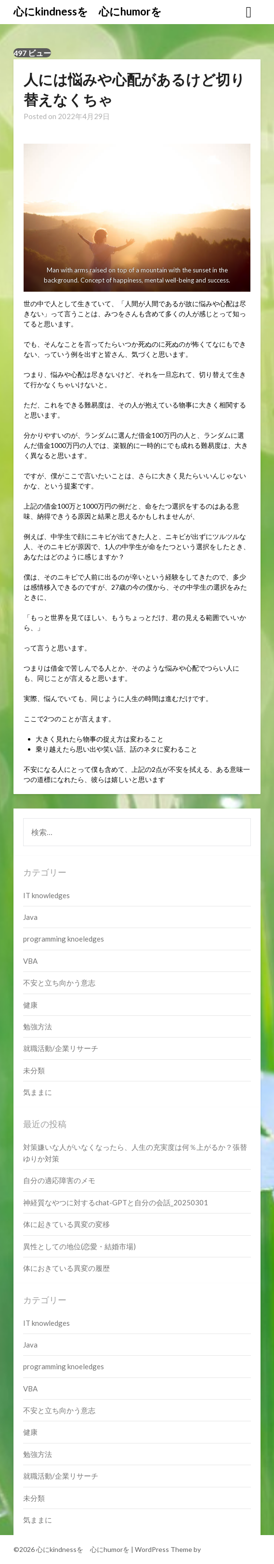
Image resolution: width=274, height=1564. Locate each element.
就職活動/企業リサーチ (60, 1048)
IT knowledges (46, 895)
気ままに (37, 1092)
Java (30, 917)
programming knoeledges (63, 938)
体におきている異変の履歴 (66, 1268)
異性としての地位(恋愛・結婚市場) (79, 1246)
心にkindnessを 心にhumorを (87, 11)
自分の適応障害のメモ (59, 1180)
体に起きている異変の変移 (66, 1224)
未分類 (34, 1070)
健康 (30, 1004)
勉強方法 (37, 1026)
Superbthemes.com (231, 1549)
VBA (30, 961)
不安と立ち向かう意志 (59, 982)
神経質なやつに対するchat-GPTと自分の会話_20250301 (115, 1202)
